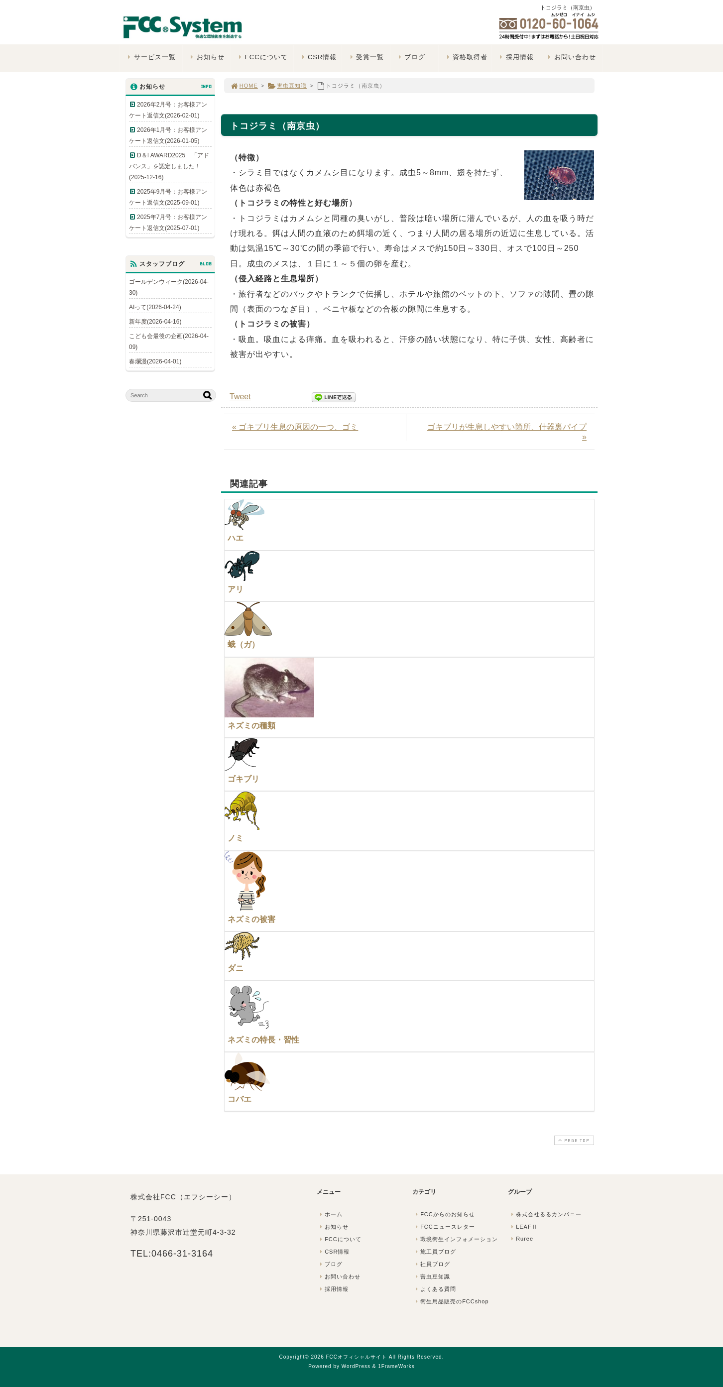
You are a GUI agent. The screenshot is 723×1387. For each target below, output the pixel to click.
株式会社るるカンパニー (545, 1214)
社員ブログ (431, 1264)
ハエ (235, 538)
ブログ (410, 57)
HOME (244, 86)
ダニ (235, 968)
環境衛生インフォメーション (455, 1239)
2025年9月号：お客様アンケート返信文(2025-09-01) (168, 197)
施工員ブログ (434, 1252)
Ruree (521, 1239)
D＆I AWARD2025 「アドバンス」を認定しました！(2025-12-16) (169, 166)
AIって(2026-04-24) (155, 307)
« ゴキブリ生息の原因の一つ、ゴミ (295, 427)
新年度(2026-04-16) (155, 321)
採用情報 (515, 57)
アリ (235, 589)
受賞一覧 (366, 57)
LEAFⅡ (523, 1227)
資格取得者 (465, 57)
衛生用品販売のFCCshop (451, 1301)
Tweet (240, 396)
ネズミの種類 (251, 725)
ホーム (330, 1214)
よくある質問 (434, 1289)
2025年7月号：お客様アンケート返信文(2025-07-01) (168, 222)
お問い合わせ (571, 57)
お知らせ (206, 57)
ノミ (235, 838)
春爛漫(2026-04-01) (155, 361)
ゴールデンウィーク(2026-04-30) (169, 287)
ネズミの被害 (251, 919)
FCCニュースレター (444, 1227)
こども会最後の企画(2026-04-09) (169, 341)
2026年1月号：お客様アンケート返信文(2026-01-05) (168, 135)
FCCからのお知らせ (444, 1214)
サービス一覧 (150, 57)
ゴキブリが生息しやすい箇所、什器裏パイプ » (507, 432)
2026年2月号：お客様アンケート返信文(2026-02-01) (168, 110)
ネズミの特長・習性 (263, 1040)
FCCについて (262, 57)
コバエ (239, 1099)
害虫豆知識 (287, 86)
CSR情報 (318, 57)
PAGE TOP (573, 1140)
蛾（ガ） (243, 644)
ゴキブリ (243, 779)
